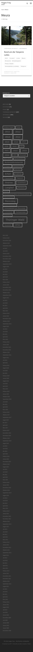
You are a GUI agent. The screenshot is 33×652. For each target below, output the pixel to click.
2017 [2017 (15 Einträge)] (24, 142)
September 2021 (7, 355)
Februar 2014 (6, 511)
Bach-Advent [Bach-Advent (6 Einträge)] (7, 158)
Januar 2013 (6, 545)
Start (2, 9)
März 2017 (5, 428)
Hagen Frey (11, 641)
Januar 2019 (6, 394)
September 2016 (7, 441)
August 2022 (6, 326)
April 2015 (5, 477)
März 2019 (5, 389)
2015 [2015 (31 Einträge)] (7, 142)
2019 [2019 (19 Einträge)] (15, 146)
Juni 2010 (5, 612)
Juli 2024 (5, 269)
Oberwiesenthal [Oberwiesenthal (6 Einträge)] (8, 197)
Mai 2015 (5, 474)
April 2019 (5, 386)
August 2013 (6, 526)
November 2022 (7, 318)
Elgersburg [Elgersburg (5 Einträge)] (18, 169)
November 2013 (7, 519)
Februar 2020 (6, 376)
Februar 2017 (6, 430)
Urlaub (5, 117)
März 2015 (5, 480)
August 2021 (6, 357)
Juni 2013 (5, 532)
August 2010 (6, 607)
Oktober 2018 (6, 396)
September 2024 (7, 264)
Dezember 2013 (7, 516)
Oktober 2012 (6, 550)
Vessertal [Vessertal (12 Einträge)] (7, 225)
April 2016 (5, 454)
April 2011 (5, 597)
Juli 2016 (5, 446)
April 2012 (5, 565)
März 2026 (5, 235)
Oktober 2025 (6, 243)
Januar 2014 (6, 513)
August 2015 (6, 467)
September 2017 (7, 417)
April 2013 (5, 537)
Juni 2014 (5, 500)
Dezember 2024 (7, 256)
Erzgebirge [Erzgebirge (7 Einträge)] (18, 173)
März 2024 (5, 279)
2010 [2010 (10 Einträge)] (18, 127)
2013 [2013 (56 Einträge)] (7, 137)
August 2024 (6, 266)
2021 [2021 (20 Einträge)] (7, 150)
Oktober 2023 (6, 292)
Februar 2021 (6, 365)
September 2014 (7, 493)
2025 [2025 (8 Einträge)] (14, 155)
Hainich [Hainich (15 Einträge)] (20, 178)
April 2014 (5, 506)
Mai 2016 (5, 451)
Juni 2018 (5, 402)
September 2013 (7, 524)
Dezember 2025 (7, 240)
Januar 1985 (6, 628)
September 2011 (7, 584)
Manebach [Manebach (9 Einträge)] (21, 187)
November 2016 (7, 435)
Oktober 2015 (6, 464)
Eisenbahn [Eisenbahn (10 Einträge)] (7, 169)
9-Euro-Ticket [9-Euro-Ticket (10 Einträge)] (8, 127)
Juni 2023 (5, 303)
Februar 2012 (6, 571)
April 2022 (5, 337)
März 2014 (5, 508)
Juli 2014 (5, 498)
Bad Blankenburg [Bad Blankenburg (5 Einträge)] (19, 158)
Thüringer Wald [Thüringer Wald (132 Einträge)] (15, 219)
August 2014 (6, 495)
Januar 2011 (6, 604)
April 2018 (5, 407)
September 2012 (7, 552)
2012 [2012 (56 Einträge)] (18, 132)
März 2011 (5, 599)
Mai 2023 (5, 305)
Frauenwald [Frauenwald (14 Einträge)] (8, 178)
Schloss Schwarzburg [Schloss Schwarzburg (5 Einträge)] (10, 205)
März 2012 (5, 568)
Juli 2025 (5, 248)
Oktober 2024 (6, 261)
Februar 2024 (6, 282)
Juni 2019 (5, 383)
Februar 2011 (6, 602)
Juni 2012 (5, 560)
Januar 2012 (6, 573)
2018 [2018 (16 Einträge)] (6, 146)
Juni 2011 (5, 591)
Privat (5, 109)
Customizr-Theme (26, 643)
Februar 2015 (6, 482)
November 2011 (7, 578)
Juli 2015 (5, 469)
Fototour (6, 107)
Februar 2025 (6, 253)
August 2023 (6, 297)
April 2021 (5, 363)
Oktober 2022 (6, 321)
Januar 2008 (6, 623)
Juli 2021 (5, 360)
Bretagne (6, 104)
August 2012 (6, 555)
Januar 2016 (6, 459)
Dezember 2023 (7, 287)
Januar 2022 (6, 344)
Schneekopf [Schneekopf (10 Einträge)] (8, 212)
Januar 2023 (6, 316)
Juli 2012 (5, 558)
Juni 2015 (5, 472)
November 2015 (7, 461)
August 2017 (6, 420)
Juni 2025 (5, 251)
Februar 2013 (6, 542)
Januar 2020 (6, 378)
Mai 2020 (5, 373)
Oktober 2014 (6, 490)
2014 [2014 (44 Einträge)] (18, 137)
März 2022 (5, 339)
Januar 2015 (6, 485)
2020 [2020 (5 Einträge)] (21, 146)
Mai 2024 (5, 274)
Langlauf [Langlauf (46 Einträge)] (9, 187)
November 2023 (7, 290)
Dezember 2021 (7, 347)
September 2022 (7, 324)
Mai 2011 (5, 594)
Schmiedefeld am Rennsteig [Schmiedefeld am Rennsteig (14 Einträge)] (14, 208)
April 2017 (5, 425)
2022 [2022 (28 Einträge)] (15, 151)
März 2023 (5, 311)
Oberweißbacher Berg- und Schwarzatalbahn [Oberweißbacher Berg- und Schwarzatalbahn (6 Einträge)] (17, 194)
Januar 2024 (6, 285)
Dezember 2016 (7, 433)
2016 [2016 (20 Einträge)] (16, 142)
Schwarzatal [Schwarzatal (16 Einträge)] (21, 212)
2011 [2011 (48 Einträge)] (7, 132)
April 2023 (5, 308)
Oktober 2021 (6, 352)
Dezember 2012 (7, 547)
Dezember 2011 (7, 576)
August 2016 (6, 443)
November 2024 (7, 259)
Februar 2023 (6, 313)
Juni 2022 (5, 331)
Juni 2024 (5, 272)
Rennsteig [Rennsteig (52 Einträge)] (10, 201)
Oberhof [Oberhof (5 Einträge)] (6, 191)
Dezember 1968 (7, 630)
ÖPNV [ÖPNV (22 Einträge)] (17, 225)
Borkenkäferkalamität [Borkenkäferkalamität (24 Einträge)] (14, 162)
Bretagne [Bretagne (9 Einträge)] (7, 166)
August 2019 (6, 381)
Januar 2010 (6, 615)
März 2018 (5, 409)
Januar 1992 (6, 625)
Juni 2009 (5, 620)
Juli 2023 (5, 300)
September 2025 (7, 246)
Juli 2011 (5, 589)
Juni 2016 (5, 448)
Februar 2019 (6, 391)
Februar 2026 (6, 238)
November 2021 (7, 350)
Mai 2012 (5, 563)
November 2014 (7, 487)
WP (11, 643)
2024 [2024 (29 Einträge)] (7, 155)
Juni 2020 (5, 370)
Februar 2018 (6, 412)
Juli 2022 (5, 329)
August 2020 (6, 368)
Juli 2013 (5, 529)
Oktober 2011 (6, 581)
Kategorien (6, 93)
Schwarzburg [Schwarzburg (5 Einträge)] (7, 215)
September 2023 (7, 295)
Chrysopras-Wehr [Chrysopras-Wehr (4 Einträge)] (17, 166)
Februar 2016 (6, 456)
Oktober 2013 (6, 521)
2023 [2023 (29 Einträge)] (24, 151)
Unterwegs (6, 115)
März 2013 (5, 539)
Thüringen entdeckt (9, 112)
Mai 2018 (5, 404)
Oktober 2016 (6, 438)
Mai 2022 (5, 334)
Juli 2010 (5, 610)
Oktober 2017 (6, 415)
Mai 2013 (5, 534)
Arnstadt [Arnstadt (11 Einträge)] (23, 155)
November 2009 (7, 617)
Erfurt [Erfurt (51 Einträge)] (8, 174)
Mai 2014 (5, 503)
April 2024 (5, 277)
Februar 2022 (6, 342)
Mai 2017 (5, 422)
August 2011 (6, 586)
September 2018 (7, 399)
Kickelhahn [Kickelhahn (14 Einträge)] (22, 182)
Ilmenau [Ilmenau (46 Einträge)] (9, 182)
